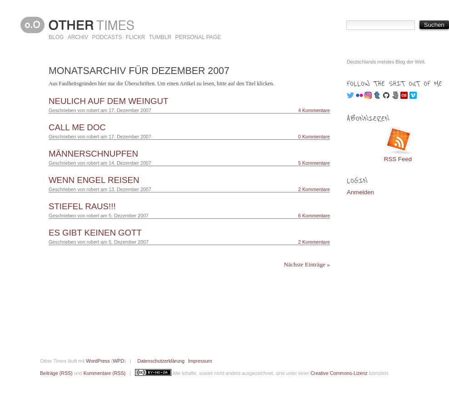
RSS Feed (398, 159)
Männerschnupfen (93, 153)
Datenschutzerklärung (161, 361)
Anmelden (360, 192)
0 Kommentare (314, 136)
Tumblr (160, 37)
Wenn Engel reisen (94, 180)
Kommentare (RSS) (104, 373)
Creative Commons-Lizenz (339, 373)
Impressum (200, 361)
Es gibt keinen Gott (95, 232)
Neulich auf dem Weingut (108, 101)
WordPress (98, 361)
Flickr (135, 37)
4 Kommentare (314, 110)
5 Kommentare (314, 163)
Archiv (78, 37)
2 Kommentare (314, 189)
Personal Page (198, 37)
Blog (56, 37)
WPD (118, 361)
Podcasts (107, 37)
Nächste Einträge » (307, 264)
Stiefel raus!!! (82, 206)
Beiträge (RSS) (56, 373)
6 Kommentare (314, 215)
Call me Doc (77, 127)
